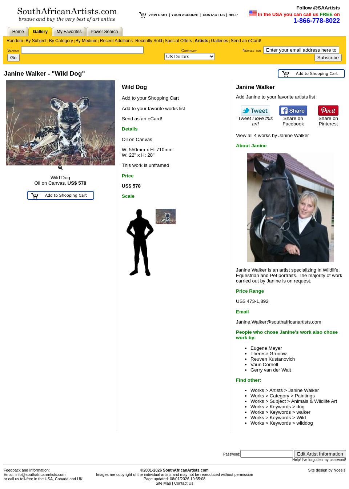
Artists (201, 40)
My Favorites (69, 31)
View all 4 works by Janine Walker (272, 135)
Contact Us (183, 483)
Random (15, 40)
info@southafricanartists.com (41, 474)
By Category (61, 40)
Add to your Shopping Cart (150, 98)
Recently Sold (148, 40)
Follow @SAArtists (318, 8)
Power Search (104, 31)
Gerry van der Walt (270, 370)
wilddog (304, 423)
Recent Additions (116, 40)
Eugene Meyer (266, 348)
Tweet (255, 119)
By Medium (86, 40)
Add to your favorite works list (153, 108)
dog (300, 406)
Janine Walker (303, 390)
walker (303, 412)
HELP (233, 15)
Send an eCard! (246, 40)
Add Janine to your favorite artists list (275, 97)
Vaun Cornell (264, 364)
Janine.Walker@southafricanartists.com (278, 322)
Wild (301, 417)
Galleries (219, 40)
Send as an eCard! (142, 118)
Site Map (163, 483)
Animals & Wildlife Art (314, 401)
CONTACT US (214, 15)
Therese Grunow (268, 353)
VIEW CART (157, 15)
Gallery (40, 31)
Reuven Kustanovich (272, 359)
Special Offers (178, 40)
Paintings (305, 395)
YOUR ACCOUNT (185, 15)
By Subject (35, 40)
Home (18, 31)
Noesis (339, 470)
